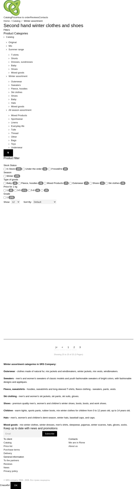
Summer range (16, 49)
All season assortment (20, 110)
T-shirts (15, 54)
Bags (13, 140)
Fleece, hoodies (19, 88)
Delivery (8, 453)
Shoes (14, 69)
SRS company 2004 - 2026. (18, 480)
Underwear (16, 147)
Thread (14, 133)
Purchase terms (12, 449)
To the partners (11, 460)
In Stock (13, 169)
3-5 (20, 190)
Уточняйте (58, 169)
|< (56, 347)
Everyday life (17, 126)
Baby (13, 65)
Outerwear (16, 81)
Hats (13, 103)
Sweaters (16, 85)
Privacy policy (11, 471)
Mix (10, 46)
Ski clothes (16, 92)
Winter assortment (18, 76)
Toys (13, 144)
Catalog (16, 21)
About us (73, 446)
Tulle (13, 129)
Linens (14, 122)
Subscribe (49, 434)
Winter (12, 176)
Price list (8, 446)
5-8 (34, 190)
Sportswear (17, 119)
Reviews (8, 464)
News (6, 467)
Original (13, 42)
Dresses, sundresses (22, 62)
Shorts (14, 58)
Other (14, 136)
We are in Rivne (76, 442)
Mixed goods (17, 72)
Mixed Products (19, 115)
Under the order (34, 169)
